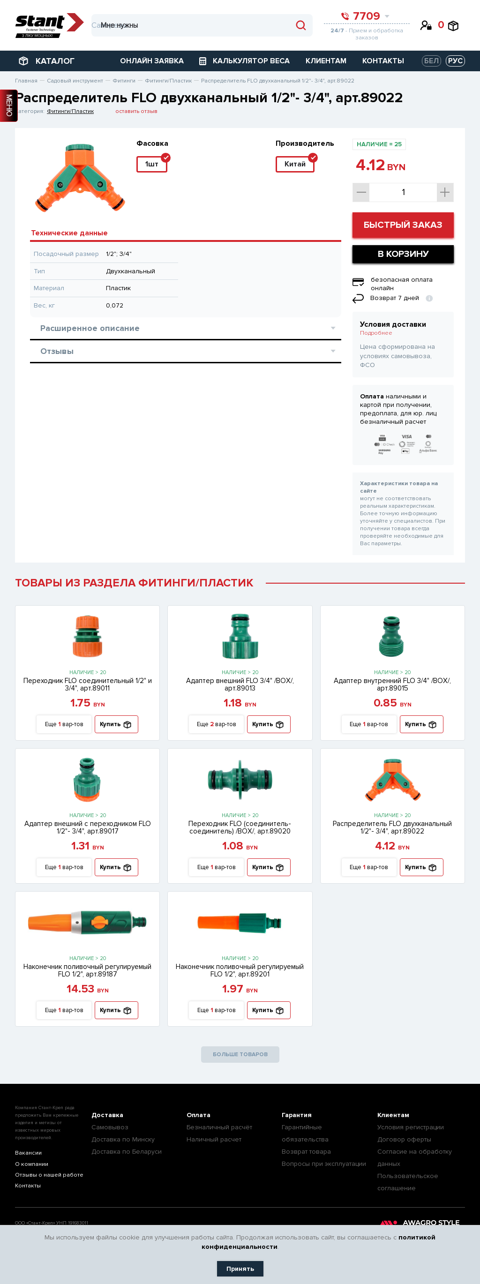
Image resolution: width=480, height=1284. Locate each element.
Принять (240, 1269)
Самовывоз (109, 1127)
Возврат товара (306, 1152)
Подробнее (376, 333)
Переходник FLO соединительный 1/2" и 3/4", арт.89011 (87, 684)
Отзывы (188, 351)
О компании (31, 1164)
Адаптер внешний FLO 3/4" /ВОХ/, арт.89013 (240, 684)
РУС (455, 61)
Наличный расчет (214, 1139)
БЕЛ (431, 61)
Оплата (198, 1115)
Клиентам (393, 1115)
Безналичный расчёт (219, 1127)
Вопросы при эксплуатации (324, 1164)
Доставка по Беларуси (126, 1152)
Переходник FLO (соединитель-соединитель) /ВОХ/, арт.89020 (239, 827)
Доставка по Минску (123, 1139)
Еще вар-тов (64, 724)
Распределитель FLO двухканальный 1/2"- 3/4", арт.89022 (392, 827)
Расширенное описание (188, 328)
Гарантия (297, 1115)
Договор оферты (404, 1139)
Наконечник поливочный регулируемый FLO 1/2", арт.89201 (240, 970)
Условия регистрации (410, 1127)
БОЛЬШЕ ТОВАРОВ (240, 1054)
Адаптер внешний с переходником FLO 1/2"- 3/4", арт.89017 (87, 827)
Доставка (107, 1115)
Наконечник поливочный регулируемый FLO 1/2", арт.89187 (87, 970)
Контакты (27, 1186)
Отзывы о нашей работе (48, 1175)
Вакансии (28, 1152)
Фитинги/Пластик (70, 111)
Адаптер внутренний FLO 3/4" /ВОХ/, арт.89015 (392, 684)
